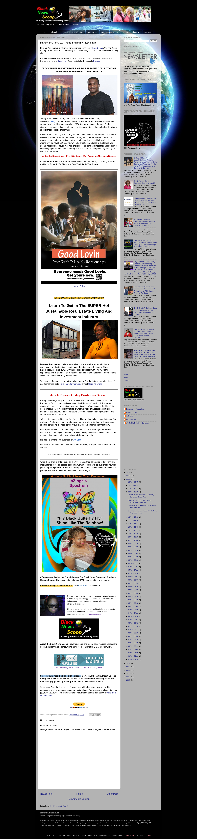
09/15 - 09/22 (133, 547)
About (126, 377)
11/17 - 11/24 (133, 520)
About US (136, 32)
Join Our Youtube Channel (72, 32)
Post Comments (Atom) (59, 806)
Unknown (129, 416)
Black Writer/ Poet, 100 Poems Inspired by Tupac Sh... (139, 501)
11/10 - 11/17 (133, 524)
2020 (128, 673)
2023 (128, 664)
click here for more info (71, 384)
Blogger (150, 835)
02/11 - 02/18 (133, 643)
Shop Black (92, 32)
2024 (128, 479)
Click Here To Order (79, 286)
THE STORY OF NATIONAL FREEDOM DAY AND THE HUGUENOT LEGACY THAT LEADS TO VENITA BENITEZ (145, 353)
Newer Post (46, 793)
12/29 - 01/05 (133, 482)
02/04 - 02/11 (133, 646)
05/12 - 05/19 (133, 600)
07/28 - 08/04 (133, 567)
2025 (128, 476)
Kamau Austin (131, 412)
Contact (147, 32)
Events (115, 32)
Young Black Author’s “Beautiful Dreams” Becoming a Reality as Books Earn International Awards (145, 222)
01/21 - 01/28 (133, 653)
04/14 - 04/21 (133, 613)
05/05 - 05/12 (133, 603)
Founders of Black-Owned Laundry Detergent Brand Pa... (141, 496)
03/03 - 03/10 (133, 633)
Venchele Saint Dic (133, 419)
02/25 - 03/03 (133, 636)
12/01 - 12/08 (133, 517)
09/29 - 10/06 (133, 540)
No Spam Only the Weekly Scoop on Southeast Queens (79, 668)
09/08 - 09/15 (133, 550)
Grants (125, 32)
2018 (128, 680)
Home (43, 32)
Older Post (112, 793)
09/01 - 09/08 (133, 553)
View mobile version (79, 799)
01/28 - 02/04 (133, 649)
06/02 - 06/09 (133, 590)
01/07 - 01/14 (133, 659)
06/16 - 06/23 (133, 583)
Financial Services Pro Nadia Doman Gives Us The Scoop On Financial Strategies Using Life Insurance (145, 201)
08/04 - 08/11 (133, 563)
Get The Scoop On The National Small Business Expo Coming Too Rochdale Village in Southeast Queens (145, 243)
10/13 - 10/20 (133, 534)
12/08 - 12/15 (133, 492)
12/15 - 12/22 (133, 489)
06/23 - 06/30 (133, 580)
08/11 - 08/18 (133, 560)
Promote (96, 61)
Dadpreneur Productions (135, 409)
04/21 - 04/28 (133, 610)
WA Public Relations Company (137, 423)
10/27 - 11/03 (133, 527)
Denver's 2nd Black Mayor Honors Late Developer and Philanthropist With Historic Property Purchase (144, 290)
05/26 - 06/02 (133, 593)
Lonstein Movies (94, 614)
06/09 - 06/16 (133, 587)
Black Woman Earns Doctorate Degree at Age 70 (144, 182)
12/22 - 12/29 (133, 485)
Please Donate (97, 48)
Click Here (62, 61)
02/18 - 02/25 (133, 640)
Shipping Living (95, 384)
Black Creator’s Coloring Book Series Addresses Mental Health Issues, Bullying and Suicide (145, 311)
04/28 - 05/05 (133, 606)
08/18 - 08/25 (133, 557)
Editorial (53, 32)
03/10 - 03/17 (133, 630)
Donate (104, 32)
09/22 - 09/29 (133, 544)
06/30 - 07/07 (133, 577)
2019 (128, 677)
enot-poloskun (131, 835)
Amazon (77, 440)
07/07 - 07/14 (133, 573)
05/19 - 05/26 (133, 596)
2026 (128, 472)
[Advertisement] (160, 446)
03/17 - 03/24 (133, 626)
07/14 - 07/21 (133, 570)
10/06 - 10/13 (133, 537)
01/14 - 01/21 (133, 656)
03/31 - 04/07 (133, 620)
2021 (128, 670)
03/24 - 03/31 (133, 623)
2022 (128, 667)
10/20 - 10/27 (133, 530)
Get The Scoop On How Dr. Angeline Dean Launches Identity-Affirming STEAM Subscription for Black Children (144, 333)
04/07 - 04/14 (133, 616)
